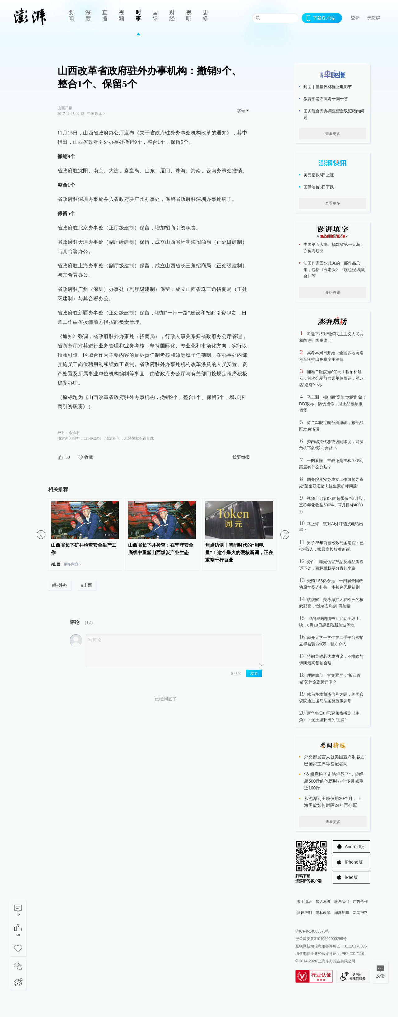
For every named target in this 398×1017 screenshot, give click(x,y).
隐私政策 (323, 913)
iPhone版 (354, 862)
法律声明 (304, 913)
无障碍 (373, 18)
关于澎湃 (304, 901)
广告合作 (360, 901)
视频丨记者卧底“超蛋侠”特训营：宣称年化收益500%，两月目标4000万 (332, 505)
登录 (355, 17)
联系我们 (341, 901)
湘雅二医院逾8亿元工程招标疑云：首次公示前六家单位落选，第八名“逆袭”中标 (331, 378)
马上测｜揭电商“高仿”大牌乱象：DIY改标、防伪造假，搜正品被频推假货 (332, 404)
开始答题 (332, 292)
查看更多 (332, 134)
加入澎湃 (323, 901)
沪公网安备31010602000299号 (321, 939)
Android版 (354, 846)
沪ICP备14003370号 (312, 931)
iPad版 (351, 877)
